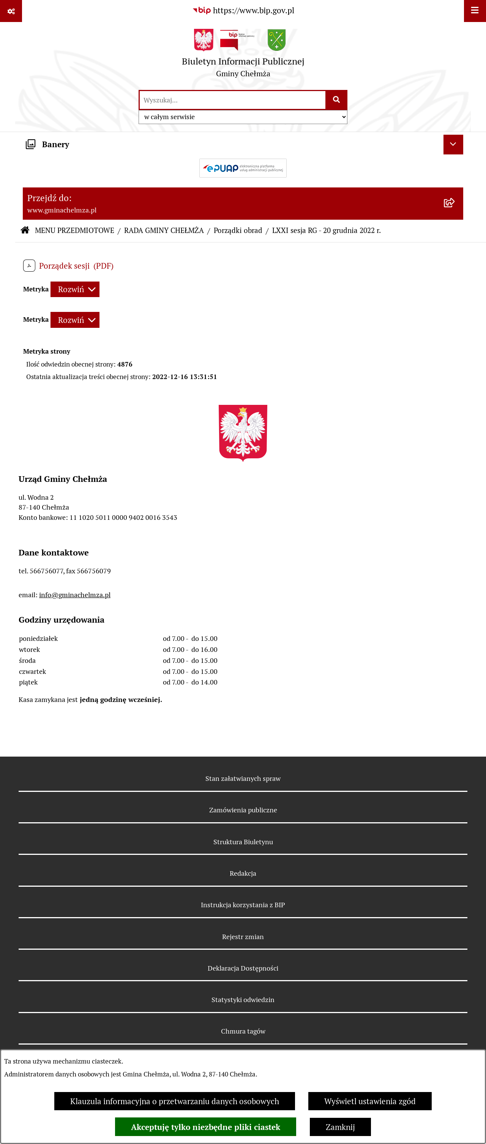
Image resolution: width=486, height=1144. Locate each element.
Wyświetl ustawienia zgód (370, 1101)
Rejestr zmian (243, 936)
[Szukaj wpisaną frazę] (337, 100)
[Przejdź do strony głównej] (243, 55)
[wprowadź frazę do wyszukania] (233, 100)
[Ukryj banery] (453, 144)
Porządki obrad (238, 230)
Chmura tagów (243, 1031)
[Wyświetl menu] (475, 11)
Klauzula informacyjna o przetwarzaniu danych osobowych (174, 1101)
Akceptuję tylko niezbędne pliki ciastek (205, 1127)
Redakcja (243, 873)
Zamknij (340, 1127)
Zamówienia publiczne (243, 810)
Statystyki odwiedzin (243, 999)
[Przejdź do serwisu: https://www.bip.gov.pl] (243, 10)
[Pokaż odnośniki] (11, 11)
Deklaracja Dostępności (243, 968)
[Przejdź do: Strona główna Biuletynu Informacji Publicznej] (25, 231)
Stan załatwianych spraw (243, 778)
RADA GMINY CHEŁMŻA (164, 230)
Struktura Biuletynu (243, 841)
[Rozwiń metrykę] (74, 289)
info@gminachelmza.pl (74, 594)
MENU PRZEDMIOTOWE (74, 230)
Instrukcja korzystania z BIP (243, 904)
